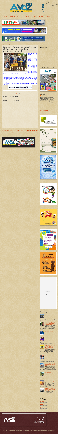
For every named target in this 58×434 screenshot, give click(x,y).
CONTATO (48, 16)
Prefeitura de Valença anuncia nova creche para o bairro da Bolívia (50, 364)
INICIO (5, 16)
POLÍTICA (20, 16)
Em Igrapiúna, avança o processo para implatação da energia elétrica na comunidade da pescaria (50, 373)
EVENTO (41, 404)
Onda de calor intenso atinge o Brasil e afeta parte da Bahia (50, 381)
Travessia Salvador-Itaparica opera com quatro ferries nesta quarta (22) (50, 389)
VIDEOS (41, 409)
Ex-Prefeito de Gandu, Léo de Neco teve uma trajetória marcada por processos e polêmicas (50, 347)
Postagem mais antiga (32, 130)
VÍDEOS (27, 16)
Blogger (29, 431)
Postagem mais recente (7, 130)
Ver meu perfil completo (44, 110)
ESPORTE (34, 16)
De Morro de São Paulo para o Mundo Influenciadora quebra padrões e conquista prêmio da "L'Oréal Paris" (50, 338)
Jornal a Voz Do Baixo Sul (46, 44)
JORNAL (41, 16)
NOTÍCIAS (12, 16)
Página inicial (20, 130)
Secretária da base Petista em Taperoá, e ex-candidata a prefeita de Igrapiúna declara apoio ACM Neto (50, 356)
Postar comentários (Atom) (9, 132)
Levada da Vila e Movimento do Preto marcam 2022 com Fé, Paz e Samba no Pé (50, 315)
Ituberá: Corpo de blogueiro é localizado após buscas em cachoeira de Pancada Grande (50, 323)
